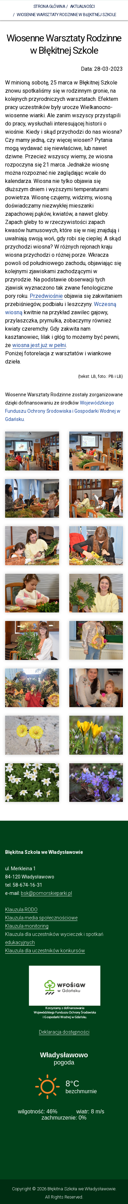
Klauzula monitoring (26, 926)
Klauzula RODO (21, 909)
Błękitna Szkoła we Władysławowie (81, 1188)
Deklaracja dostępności (64, 1032)
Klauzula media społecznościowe (41, 918)
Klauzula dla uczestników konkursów (45, 950)
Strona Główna (49, 6)
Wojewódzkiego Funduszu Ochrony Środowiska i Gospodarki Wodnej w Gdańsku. (62, 411)
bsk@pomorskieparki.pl (46, 893)
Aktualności (82, 6)
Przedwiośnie (46, 296)
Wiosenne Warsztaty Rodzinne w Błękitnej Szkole (66, 14)
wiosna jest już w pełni (39, 345)
